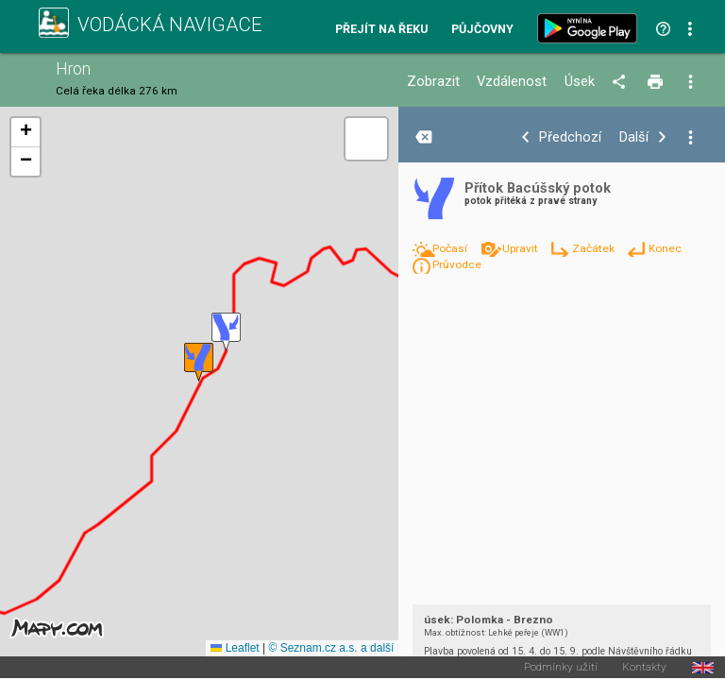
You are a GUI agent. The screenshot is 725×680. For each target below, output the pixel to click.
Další (634, 137)
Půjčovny (482, 30)
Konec (665, 248)
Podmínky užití (561, 667)
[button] (226, 332)
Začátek (594, 248)
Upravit (521, 248)
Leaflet (235, 647)
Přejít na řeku (381, 30)
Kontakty (644, 667)
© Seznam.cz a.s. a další (331, 647)
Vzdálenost (512, 82)
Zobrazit (433, 82)
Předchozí (570, 137)
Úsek (580, 82)
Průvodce (456, 264)
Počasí (451, 248)
